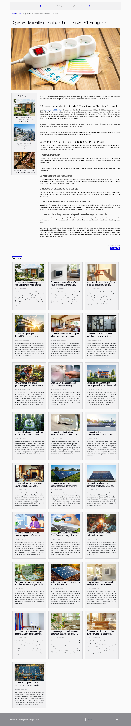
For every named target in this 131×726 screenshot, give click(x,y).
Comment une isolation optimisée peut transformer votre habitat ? (24, 119)
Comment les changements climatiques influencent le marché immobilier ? (101, 385)
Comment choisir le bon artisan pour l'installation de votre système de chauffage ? (28, 486)
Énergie (73, 6)
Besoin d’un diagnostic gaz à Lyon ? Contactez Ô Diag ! (63, 384)
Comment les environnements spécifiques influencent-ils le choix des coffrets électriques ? (100, 336)
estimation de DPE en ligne (53, 110)
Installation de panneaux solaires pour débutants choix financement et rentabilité (65, 584)
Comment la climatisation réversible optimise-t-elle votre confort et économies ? (64, 434)
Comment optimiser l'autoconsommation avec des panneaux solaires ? (100, 434)
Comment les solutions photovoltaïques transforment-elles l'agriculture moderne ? (64, 486)
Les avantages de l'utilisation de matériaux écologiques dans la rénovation (64, 634)
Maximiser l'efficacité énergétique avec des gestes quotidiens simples (101, 285)
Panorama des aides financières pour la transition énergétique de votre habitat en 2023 (29, 584)
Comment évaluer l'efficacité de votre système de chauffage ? (64, 283)
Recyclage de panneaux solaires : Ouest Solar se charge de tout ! (65, 534)
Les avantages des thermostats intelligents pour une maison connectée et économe (100, 584)
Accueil (13, 14)
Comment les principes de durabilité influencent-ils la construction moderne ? (26, 336)
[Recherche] (100, 719)
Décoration (49, 6)
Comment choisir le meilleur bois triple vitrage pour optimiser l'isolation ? (101, 634)
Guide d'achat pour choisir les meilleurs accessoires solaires (28, 683)
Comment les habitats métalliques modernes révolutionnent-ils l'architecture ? (24, 146)
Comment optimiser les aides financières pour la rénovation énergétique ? (27, 535)
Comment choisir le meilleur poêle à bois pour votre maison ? (65, 334)
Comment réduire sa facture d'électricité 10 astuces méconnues (99, 535)
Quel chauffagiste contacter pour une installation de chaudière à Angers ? (29, 634)
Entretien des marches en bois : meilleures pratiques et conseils (24, 171)
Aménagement (61, 6)
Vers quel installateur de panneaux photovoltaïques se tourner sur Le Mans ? (100, 486)
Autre (81, 6)
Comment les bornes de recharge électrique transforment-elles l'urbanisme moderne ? (29, 434)
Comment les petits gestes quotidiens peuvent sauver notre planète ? (29, 385)
